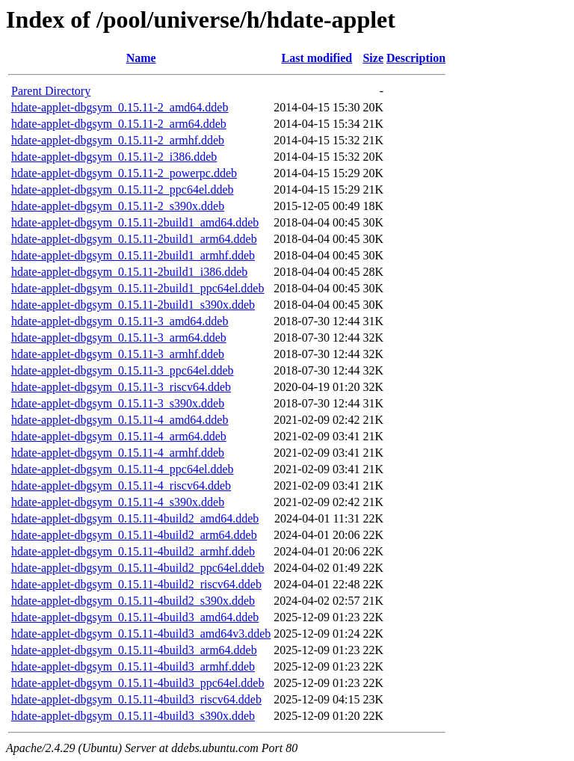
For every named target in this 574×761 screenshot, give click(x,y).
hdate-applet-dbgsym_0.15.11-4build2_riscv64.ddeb (136, 584)
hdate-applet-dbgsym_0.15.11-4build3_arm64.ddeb (134, 650)
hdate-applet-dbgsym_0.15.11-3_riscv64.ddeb (121, 386)
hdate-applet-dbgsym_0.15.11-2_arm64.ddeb (118, 123)
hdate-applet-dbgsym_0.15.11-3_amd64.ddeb (119, 321)
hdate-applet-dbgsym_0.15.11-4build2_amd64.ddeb (135, 518)
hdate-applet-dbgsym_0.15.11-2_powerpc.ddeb (124, 173)
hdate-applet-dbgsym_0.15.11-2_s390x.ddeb (117, 206)
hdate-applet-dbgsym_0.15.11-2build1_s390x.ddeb (133, 304)
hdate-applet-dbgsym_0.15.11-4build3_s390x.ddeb (133, 715)
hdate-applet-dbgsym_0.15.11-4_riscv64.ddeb (121, 485)
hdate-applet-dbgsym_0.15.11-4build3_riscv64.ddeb (136, 699)
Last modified (317, 58)
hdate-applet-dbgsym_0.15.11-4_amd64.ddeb (119, 419)
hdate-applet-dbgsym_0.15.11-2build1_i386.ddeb (129, 271)
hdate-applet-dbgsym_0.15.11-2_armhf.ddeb (117, 140)
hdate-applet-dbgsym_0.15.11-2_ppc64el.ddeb (122, 189)
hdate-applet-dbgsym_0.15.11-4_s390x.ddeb (117, 502)
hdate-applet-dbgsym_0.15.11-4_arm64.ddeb (118, 436)
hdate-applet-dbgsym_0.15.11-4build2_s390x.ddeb (133, 600)
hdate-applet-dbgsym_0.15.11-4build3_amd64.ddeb (135, 617)
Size (372, 58)
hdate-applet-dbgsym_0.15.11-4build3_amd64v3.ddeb (141, 633)
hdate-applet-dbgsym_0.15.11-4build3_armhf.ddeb (133, 666)
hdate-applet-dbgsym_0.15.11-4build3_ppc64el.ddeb (137, 683)
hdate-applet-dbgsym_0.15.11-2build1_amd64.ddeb (135, 222)
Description (415, 58)
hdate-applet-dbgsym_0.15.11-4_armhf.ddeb (117, 452)
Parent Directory (50, 90)
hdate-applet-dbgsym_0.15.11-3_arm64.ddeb (118, 337)
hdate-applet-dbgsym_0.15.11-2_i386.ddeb (114, 156)
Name (141, 58)
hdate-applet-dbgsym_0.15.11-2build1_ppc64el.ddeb (137, 288)
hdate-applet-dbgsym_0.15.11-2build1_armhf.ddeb (133, 255)
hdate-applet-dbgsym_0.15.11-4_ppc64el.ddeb (122, 469)
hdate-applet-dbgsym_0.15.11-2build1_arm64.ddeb (134, 238)
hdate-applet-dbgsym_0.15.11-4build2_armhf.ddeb (133, 551)
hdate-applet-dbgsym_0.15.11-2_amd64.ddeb (119, 107)
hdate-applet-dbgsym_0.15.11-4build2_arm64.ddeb (134, 535)
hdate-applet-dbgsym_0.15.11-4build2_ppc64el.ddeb (137, 567)
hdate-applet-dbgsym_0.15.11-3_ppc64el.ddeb (122, 370)
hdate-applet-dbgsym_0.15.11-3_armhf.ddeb (117, 354)
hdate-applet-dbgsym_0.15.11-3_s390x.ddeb (117, 403)
